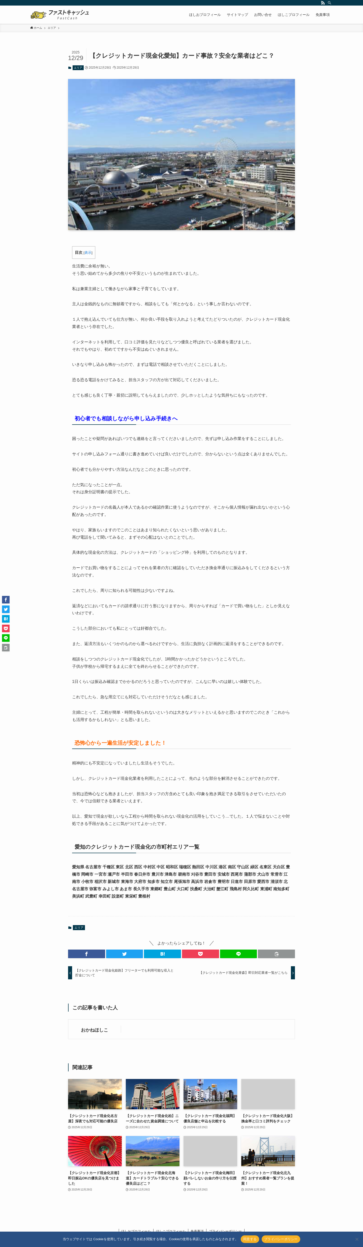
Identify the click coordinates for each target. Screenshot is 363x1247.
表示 (88, 253)
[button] (86, 954)
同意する (250, 1239)
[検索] (329, 3)
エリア (78, 67)
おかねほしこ (94, 1030)
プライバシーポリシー (281, 1239)
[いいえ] (356, 1239)
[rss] (323, 3)
